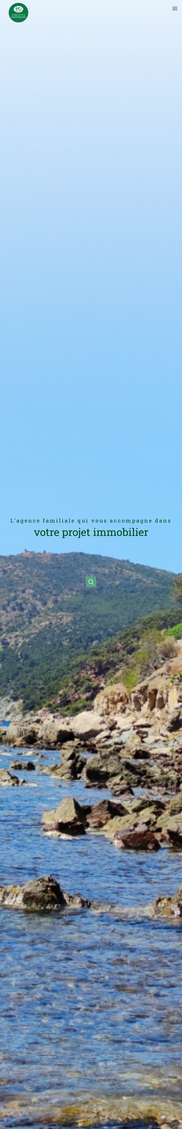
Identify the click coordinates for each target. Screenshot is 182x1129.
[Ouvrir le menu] (176, 8)
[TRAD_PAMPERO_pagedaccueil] (18, 21)
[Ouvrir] (91, 582)
